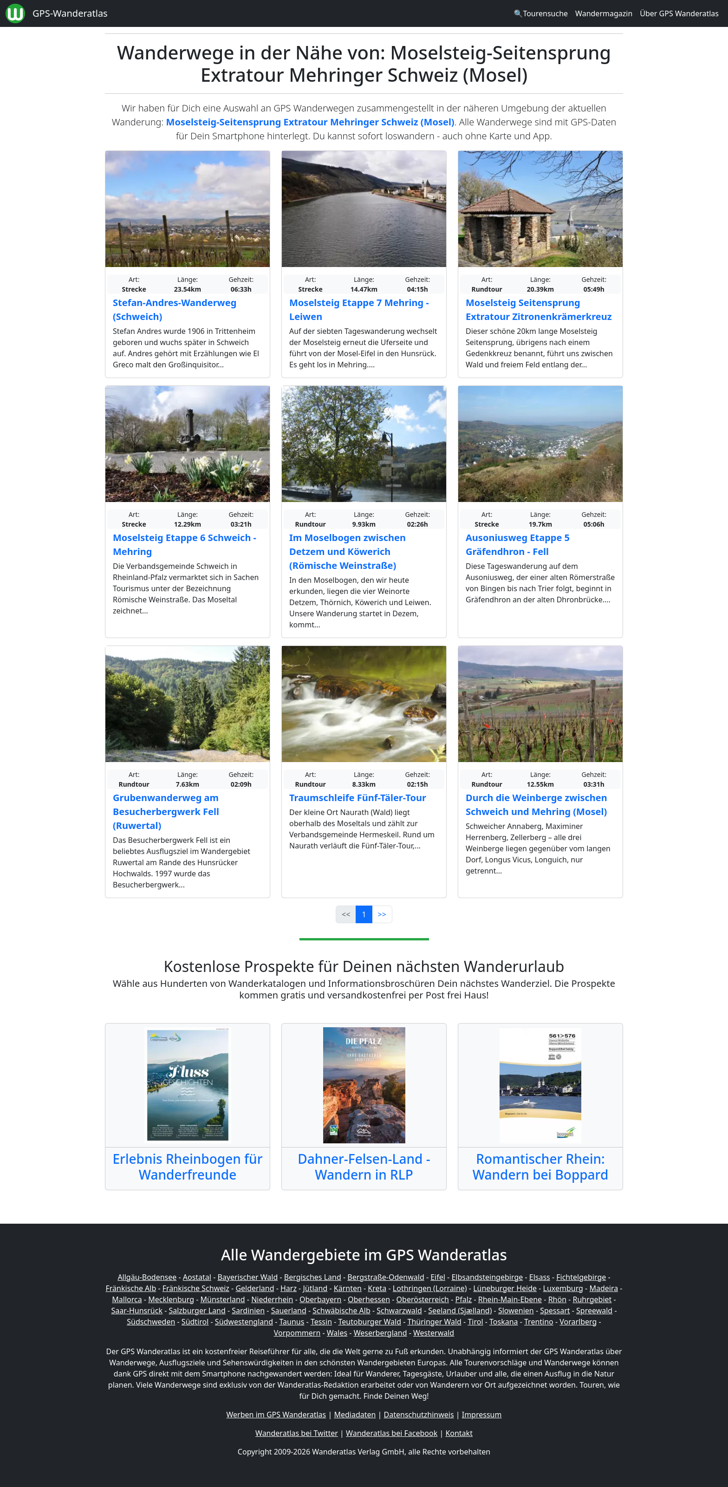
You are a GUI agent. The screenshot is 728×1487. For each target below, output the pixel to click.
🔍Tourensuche (541, 13)
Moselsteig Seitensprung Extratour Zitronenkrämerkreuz (539, 309)
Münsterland (223, 1299)
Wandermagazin (603, 13)
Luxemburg (563, 1288)
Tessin (321, 1322)
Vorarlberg (578, 1322)
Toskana (503, 1322)
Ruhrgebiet (592, 1299)
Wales (337, 1333)
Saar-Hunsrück (136, 1310)
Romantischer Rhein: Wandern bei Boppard (541, 1166)
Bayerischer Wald (247, 1277)
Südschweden (151, 1322)
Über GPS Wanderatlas (679, 13)
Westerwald (433, 1333)
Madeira (603, 1288)
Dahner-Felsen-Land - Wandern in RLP (364, 1166)
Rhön (557, 1299)
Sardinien (248, 1310)
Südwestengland (244, 1322)
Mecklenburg (171, 1299)
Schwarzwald (399, 1310)
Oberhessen (369, 1299)
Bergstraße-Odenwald (385, 1277)
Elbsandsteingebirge (487, 1277)
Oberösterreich (422, 1299)
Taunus (291, 1322)
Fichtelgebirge (581, 1277)
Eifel (437, 1277)
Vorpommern (297, 1333)
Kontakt (459, 1433)
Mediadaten (355, 1414)
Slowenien (516, 1310)
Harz (288, 1288)
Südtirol (195, 1322)
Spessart (555, 1310)
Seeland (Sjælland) (460, 1310)
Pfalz (463, 1299)
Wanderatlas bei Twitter (296, 1433)
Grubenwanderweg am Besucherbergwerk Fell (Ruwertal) (166, 811)
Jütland (315, 1288)
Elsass (539, 1277)
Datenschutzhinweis (419, 1414)
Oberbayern (320, 1299)
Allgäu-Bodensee (146, 1277)
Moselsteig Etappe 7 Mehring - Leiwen (359, 309)
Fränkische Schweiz (195, 1288)
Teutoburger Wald (369, 1322)
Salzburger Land (197, 1310)
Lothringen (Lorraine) (430, 1288)
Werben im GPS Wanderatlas (276, 1414)
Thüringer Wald (434, 1322)
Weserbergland (380, 1333)
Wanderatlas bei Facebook (391, 1433)
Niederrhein (272, 1299)
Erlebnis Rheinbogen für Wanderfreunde (187, 1166)
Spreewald (594, 1310)
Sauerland (288, 1310)
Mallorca (127, 1299)
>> (382, 914)
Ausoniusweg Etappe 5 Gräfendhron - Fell (518, 544)
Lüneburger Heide (505, 1288)
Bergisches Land (312, 1277)
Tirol (475, 1322)
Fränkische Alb (131, 1288)
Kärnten (348, 1288)
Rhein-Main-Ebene (510, 1299)
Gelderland (254, 1288)
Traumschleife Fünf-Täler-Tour (357, 797)
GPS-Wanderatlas (70, 13)
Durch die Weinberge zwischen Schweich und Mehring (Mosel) (536, 804)
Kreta (377, 1288)
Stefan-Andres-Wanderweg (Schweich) (174, 309)
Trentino (538, 1322)
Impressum (482, 1414)
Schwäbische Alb (341, 1310)
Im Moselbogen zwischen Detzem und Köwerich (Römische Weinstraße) (347, 551)
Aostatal (197, 1277)
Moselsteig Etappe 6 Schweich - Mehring (184, 544)
